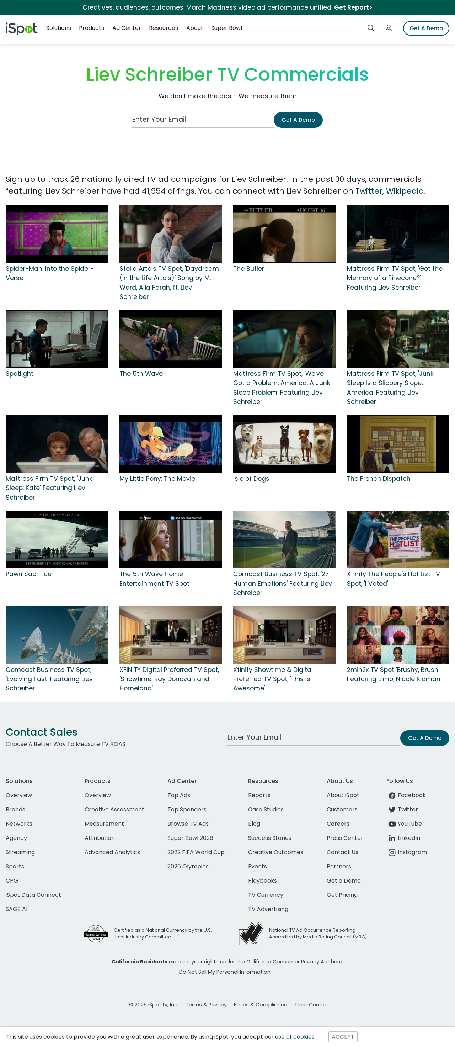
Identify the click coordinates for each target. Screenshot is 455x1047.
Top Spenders (187, 809)
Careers (338, 824)
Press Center (345, 838)
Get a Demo (344, 881)
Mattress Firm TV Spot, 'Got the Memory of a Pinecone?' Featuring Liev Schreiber (395, 278)
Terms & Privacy (206, 1004)
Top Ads (178, 795)
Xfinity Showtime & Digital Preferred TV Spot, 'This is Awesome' (273, 679)
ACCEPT (343, 1037)
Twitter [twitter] (402, 809)
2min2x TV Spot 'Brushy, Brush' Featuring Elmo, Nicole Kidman (393, 674)
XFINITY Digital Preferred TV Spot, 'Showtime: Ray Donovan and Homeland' (169, 679)
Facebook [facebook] (406, 795)
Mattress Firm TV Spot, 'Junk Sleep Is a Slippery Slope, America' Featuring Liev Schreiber (390, 387)
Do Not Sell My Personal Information (225, 971)
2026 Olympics (188, 866)
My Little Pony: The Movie (157, 478)
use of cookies (295, 1037)
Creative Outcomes (275, 852)
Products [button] (91, 28)
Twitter (368, 190)
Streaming (20, 852)
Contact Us (342, 852)
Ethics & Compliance (260, 1004)
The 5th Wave (141, 373)
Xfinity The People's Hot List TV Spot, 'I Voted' (393, 579)
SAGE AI (16, 909)
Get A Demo (426, 28)
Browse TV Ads (188, 824)
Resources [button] (163, 28)
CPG (12, 881)
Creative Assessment (114, 809)
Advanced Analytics (112, 852)
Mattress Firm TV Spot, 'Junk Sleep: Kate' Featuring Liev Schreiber (49, 488)
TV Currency (265, 895)
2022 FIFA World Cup (196, 852)
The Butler (248, 268)
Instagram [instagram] (406, 852)
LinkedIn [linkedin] (403, 838)
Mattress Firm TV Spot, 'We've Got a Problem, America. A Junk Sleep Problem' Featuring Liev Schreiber (281, 387)
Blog (254, 824)
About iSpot (343, 795)
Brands (15, 809)
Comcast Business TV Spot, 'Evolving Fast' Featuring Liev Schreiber (49, 679)
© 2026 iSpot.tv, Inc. (153, 1004)
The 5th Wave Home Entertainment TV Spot (154, 579)
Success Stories (269, 838)
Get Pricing (342, 895)
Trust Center (310, 1004)
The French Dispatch (379, 478)
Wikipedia (405, 190)
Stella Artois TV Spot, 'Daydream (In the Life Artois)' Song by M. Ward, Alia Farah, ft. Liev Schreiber (169, 282)
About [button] (194, 28)
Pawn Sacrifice (29, 574)
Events (257, 866)
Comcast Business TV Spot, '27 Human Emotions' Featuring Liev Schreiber (282, 583)
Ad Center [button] (126, 28)
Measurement (104, 824)
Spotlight (19, 373)
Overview (19, 795)
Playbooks (262, 881)
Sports (15, 866)
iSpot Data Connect (33, 895)
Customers (342, 809)
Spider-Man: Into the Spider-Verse (50, 273)
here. (337, 961)
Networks (19, 824)
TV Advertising (268, 909)
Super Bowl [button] (226, 28)
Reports (259, 795)
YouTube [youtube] (404, 824)
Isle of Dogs (251, 478)
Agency (16, 838)
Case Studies (266, 809)
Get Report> (353, 7)
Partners (339, 866)
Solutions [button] (58, 28)
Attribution (100, 838)
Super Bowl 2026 (190, 838)
